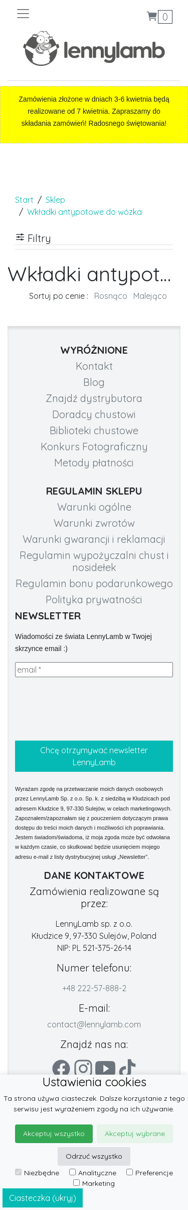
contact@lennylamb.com (94, 1024)
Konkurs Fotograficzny (94, 446)
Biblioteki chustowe (94, 430)
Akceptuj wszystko (54, 1133)
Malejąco (150, 296)
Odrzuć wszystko (94, 1156)
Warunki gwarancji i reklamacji (94, 539)
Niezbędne (37, 1172)
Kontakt (94, 366)
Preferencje (149, 1172)
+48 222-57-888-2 (94, 988)
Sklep (55, 200)
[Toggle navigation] (55, 13)
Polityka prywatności (94, 599)
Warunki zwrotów (94, 523)
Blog (94, 382)
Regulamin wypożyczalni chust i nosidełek (94, 561)
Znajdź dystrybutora (94, 398)
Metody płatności (94, 462)
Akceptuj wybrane (135, 1133)
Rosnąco (110, 296)
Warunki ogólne (94, 507)
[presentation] (91, 709)
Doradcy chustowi (94, 414)
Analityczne (92, 1172)
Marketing (94, 1183)
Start (24, 200)
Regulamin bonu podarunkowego (94, 583)
